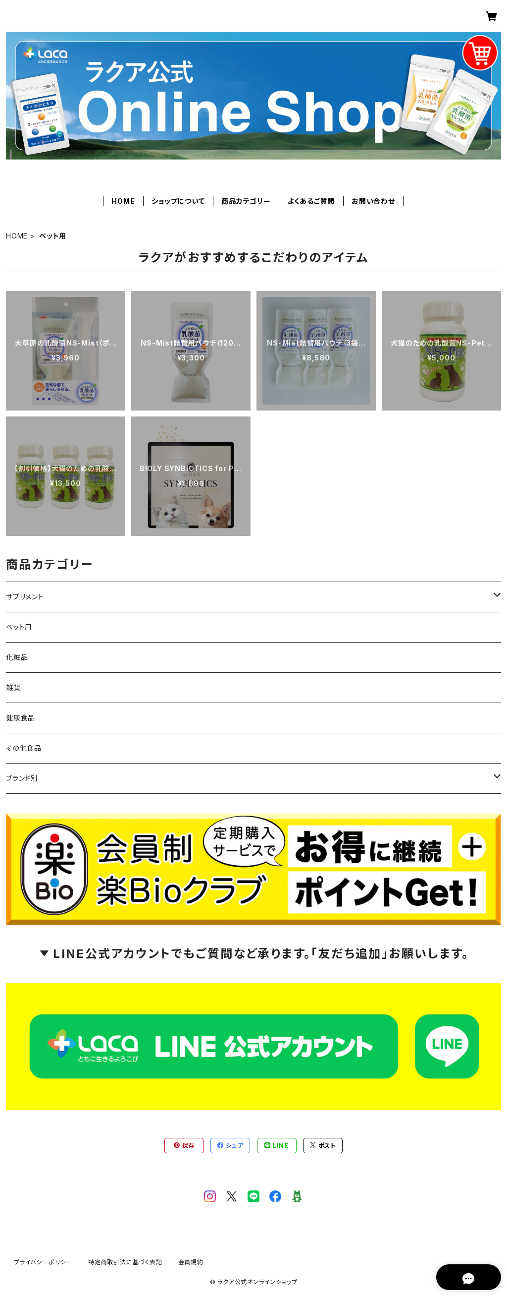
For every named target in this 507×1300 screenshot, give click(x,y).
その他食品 (24, 748)
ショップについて (178, 201)
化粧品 (17, 657)
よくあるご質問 (311, 201)
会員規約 (190, 1262)
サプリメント (25, 596)
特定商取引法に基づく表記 (125, 1262)
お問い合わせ (373, 201)
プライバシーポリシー (43, 1262)
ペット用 (19, 627)
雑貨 (13, 687)
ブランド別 (22, 778)
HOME (123, 201)
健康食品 (20, 717)
